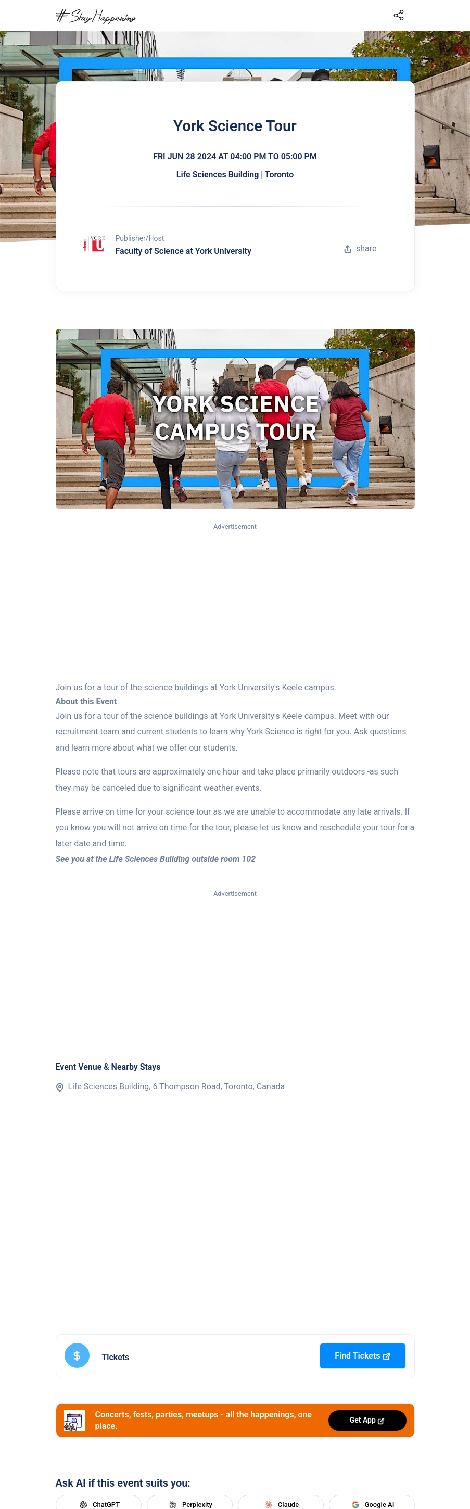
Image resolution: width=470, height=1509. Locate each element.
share (360, 248)
